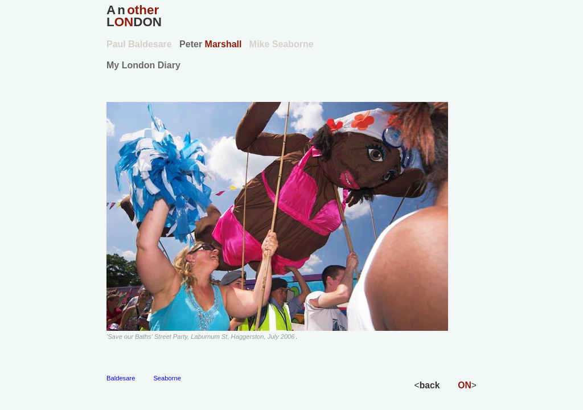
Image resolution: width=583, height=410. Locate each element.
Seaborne (167, 378)
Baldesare (120, 378)
